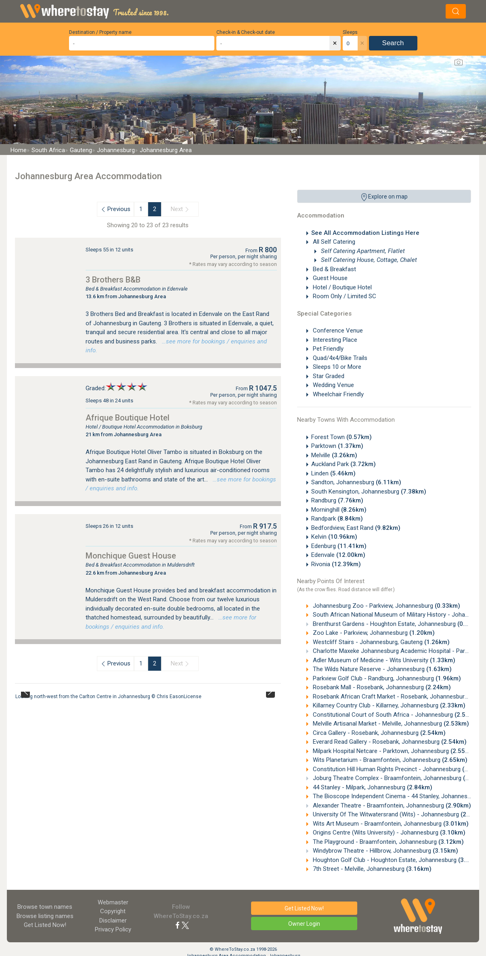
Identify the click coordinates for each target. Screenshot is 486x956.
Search (393, 43)
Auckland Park (343, 464)
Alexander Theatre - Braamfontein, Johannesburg (391, 805)
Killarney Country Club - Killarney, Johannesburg (388, 705)
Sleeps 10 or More (336, 366)
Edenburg (339, 546)
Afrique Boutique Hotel (128, 418)
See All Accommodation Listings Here (365, 232)
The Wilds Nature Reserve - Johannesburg (381, 669)
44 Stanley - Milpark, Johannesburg (371, 787)
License (192, 696)
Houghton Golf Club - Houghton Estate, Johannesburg (397, 860)
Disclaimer (113, 920)
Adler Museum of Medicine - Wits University (383, 660)
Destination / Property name (100, 32)
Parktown (337, 446)
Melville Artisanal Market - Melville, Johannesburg (390, 723)
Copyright (113, 911)
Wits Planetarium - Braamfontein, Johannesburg (389, 760)
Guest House (329, 278)
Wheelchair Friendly (337, 394)
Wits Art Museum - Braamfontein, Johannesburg (390, 823)
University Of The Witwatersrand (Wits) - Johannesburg (398, 814)
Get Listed (45, 925)
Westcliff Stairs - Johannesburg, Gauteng (380, 642)
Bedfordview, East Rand (355, 527)
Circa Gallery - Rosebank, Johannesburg (378, 732)
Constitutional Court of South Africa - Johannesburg (395, 714)
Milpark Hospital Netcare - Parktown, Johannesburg (393, 751)
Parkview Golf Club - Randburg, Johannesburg (386, 678)
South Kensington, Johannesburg (368, 491)
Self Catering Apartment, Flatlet (362, 251)
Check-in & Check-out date (245, 32)
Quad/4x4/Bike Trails (339, 358)
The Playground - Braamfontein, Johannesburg (387, 841)
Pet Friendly (327, 348)
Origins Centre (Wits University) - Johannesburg (388, 832)
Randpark (337, 518)
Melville (334, 455)
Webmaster (113, 902)
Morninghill (339, 509)
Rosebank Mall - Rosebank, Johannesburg (381, 687)
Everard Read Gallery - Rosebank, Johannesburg (389, 741)
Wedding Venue (332, 385)
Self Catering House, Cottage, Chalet (368, 260)
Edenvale (338, 555)
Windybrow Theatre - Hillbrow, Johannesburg (384, 850)
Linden (333, 473)
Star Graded (327, 376)
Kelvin (334, 536)
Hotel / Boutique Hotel (341, 287)
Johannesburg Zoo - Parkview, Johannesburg (385, 605)
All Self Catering (333, 241)
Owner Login (304, 923)
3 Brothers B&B (113, 279)
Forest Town (341, 437)
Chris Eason (170, 696)
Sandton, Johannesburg (356, 482)
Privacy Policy (113, 929)
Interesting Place (334, 339)
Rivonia (336, 564)
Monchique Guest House (131, 556)
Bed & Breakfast (333, 269)
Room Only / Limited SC (343, 296)
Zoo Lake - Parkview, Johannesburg (373, 632)
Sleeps (350, 32)
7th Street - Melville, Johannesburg (371, 868)
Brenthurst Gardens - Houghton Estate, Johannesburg (397, 624)
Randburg (337, 500)
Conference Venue (337, 330)
